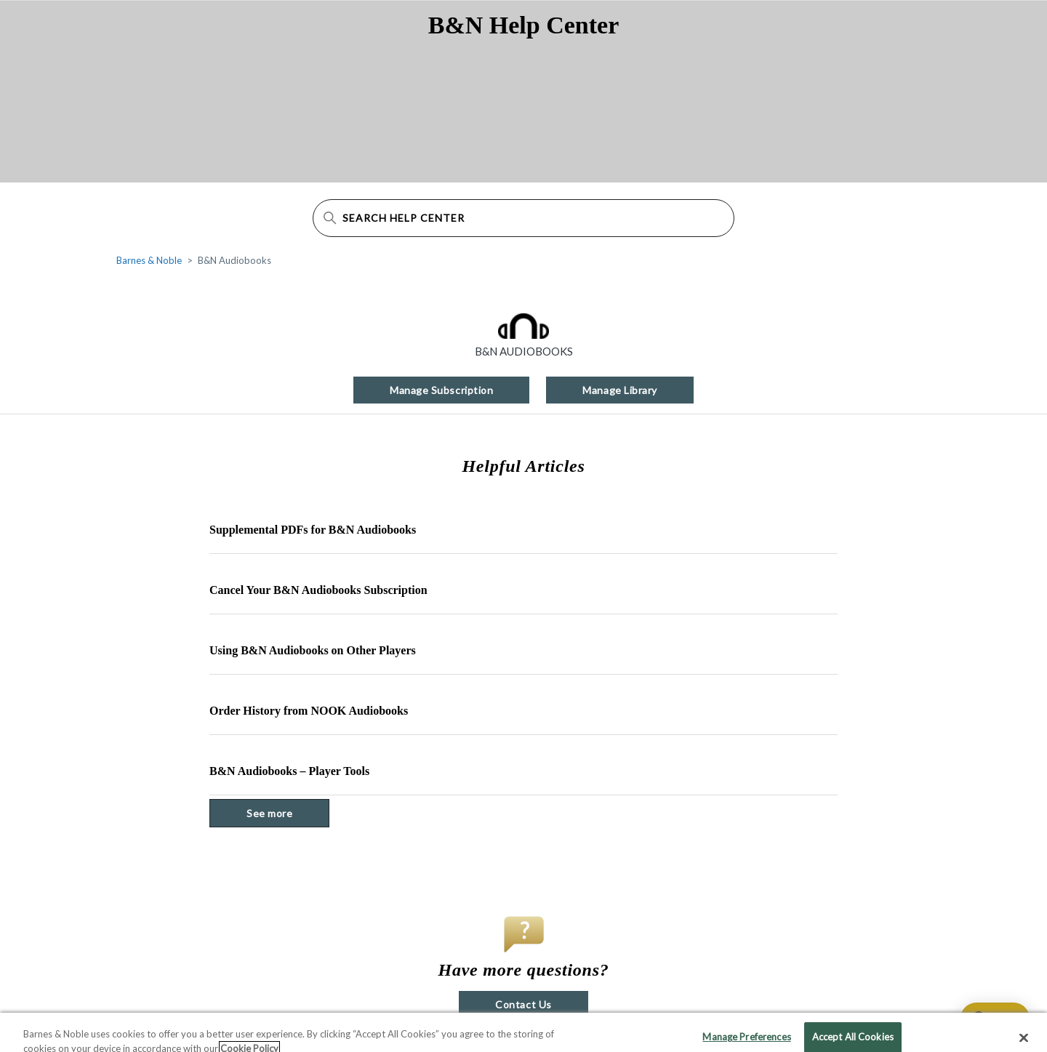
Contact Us (523, 1004)
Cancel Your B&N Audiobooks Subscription (318, 590)
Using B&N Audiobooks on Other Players (312, 650)
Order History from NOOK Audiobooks (308, 710)
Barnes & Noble (149, 260)
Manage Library (619, 390)
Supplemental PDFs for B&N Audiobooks (312, 529)
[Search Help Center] (523, 218)
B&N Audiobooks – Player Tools (289, 771)
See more (287, 812)
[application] (989, 1018)
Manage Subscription (441, 390)
